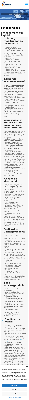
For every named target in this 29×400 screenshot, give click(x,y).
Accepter (14, 385)
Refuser (14, 390)
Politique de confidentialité (14, 397)
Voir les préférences (14, 394)
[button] (26, 366)
